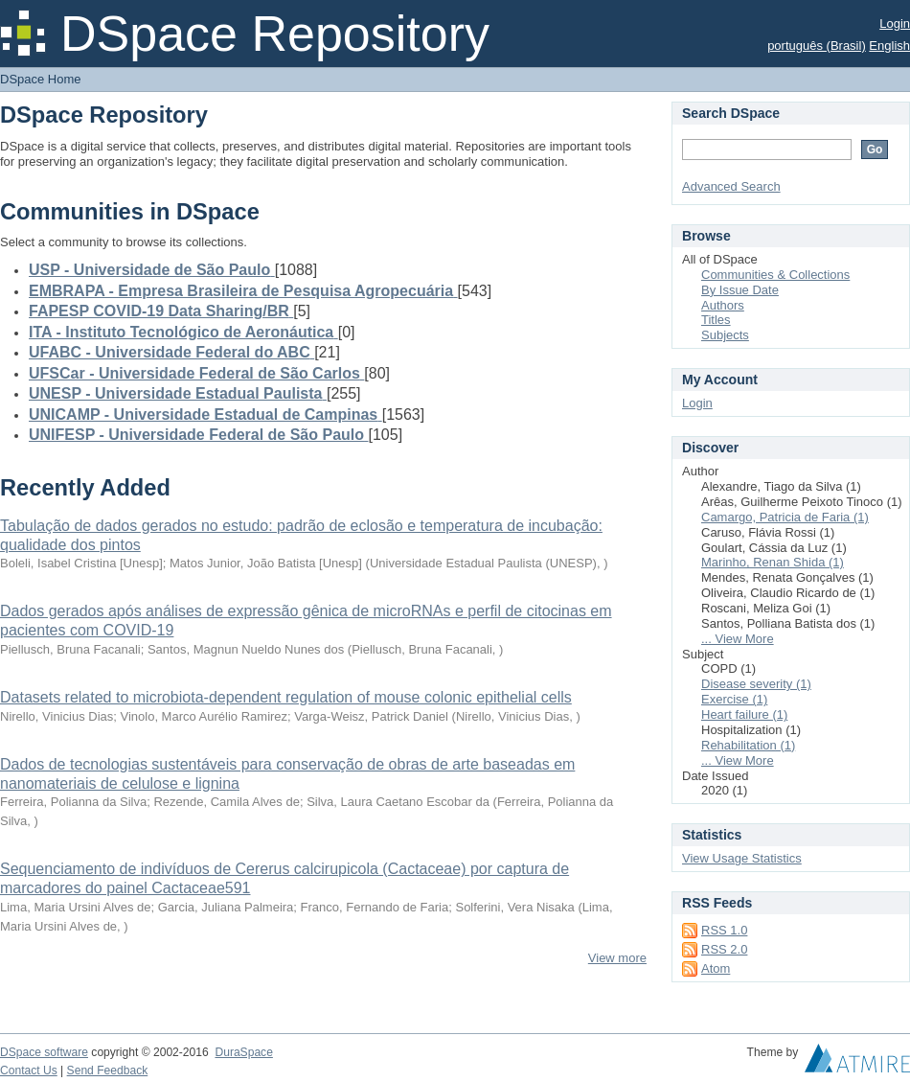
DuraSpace (243, 1052)
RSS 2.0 (724, 949)
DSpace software (44, 1052)
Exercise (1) (734, 699)
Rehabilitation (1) (748, 745)
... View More (737, 639)
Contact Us (28, 1070)
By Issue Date (740, 290)
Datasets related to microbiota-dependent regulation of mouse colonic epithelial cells (286, 697)
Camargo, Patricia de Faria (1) (785, 517)
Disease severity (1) (756, 684)
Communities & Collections (775, 274)
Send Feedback (107, 1070)
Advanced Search (731, 186)
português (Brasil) (816, 45)
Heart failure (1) (744, 714)
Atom (715, 968)
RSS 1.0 (724, 930)
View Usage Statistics (742, 858)
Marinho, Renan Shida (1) (772, 562)
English (889, 45)
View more (617, 958)
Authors (722, 305)
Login (894, 23)
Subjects (725, 335)
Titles (716, 319)
